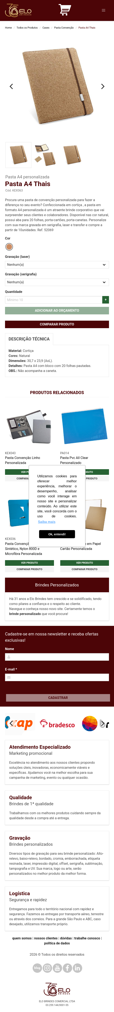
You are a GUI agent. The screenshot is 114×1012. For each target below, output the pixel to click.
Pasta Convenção (64, 27)
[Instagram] (47, 968)
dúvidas (66, 938)
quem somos (22, 938)
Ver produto (29, 562)
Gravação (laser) (17, 257)
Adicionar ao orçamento (57, 311)
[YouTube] (57, 968)
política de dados (57, 943)
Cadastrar (58, 698)
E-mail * (11, 669)
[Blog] (37, 968)
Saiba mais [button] (46, 522)
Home (8, 27)
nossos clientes (46, 938)
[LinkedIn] (77, 968)
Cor (7, 238)
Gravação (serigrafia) (21, 274)
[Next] (102, 86)
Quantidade (13, 292)
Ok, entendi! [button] (57, 534)
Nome (9, 649)
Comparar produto (57, 324)
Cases (45, 27)
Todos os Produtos (27, 27)
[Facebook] (67, 968)
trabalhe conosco (87, 938)
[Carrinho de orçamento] (65, 11)
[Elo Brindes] (18, 10)
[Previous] (11, 86)
